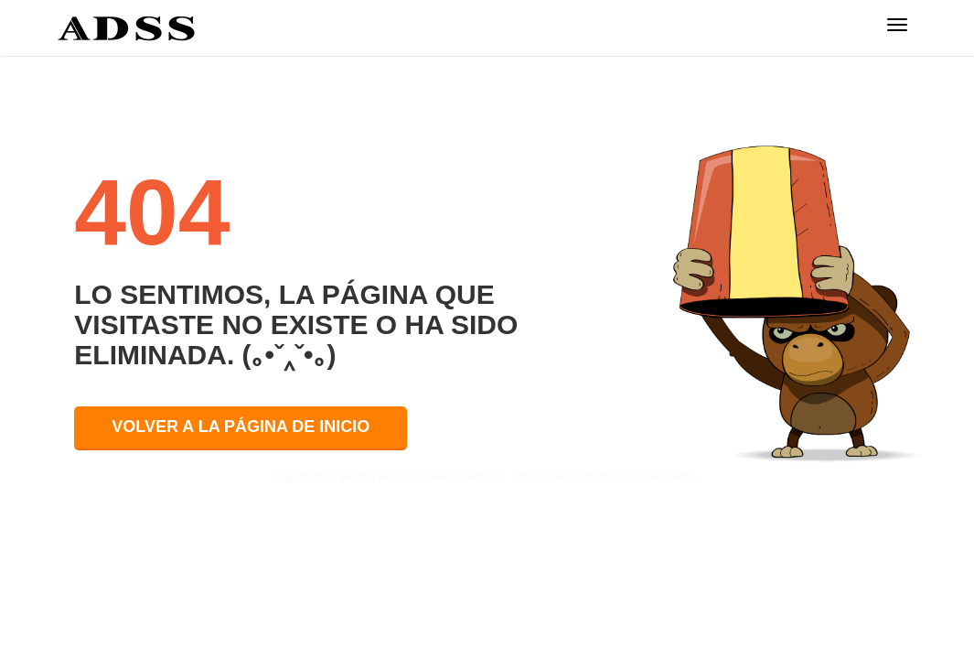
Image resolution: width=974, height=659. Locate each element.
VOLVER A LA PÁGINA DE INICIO (240, 426)
